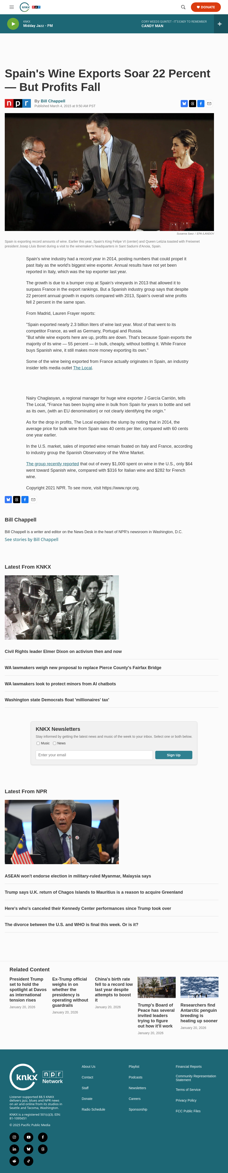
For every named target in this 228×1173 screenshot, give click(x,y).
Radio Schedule (93, 1109)
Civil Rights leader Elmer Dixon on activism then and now (63, 651)
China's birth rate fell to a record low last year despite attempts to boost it (114, 990)
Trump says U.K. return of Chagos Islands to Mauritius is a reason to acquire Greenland (94, 892)
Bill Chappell (53, 101)
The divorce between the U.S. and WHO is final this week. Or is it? (71, 924)
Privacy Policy (186, 1100)
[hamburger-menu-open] (11, 7)
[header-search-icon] (183, 7)
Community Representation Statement (196, 1078)
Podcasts (135, 1077)
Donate (208, 7)
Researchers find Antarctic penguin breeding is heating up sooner (199, 1013)
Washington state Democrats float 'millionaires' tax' (57, 699)
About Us (89, 1066)
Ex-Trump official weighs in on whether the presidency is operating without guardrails (70, 992)
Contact (87, 1077)
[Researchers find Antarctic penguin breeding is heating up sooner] (199, 987)
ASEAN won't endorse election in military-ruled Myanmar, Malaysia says (78, 876)
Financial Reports (189, 1066)
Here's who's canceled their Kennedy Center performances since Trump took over (88, 908)
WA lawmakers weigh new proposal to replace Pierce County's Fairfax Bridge (83, 667)
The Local (82, 368)
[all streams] (221, 23)
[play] (13, 24)
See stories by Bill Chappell (31, 539)
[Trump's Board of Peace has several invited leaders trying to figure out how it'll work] (157, 987)
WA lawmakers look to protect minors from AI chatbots (60, 684)
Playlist (134, 1066)
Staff (85, 1088)
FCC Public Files (188, 1111)
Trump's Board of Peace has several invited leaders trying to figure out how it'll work (156, 1015)
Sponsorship (138, 1109)
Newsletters (137, 1088)
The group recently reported (52, 463)
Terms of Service (188, 1090)
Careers (135, 1099)
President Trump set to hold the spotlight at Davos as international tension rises (28, 990)
